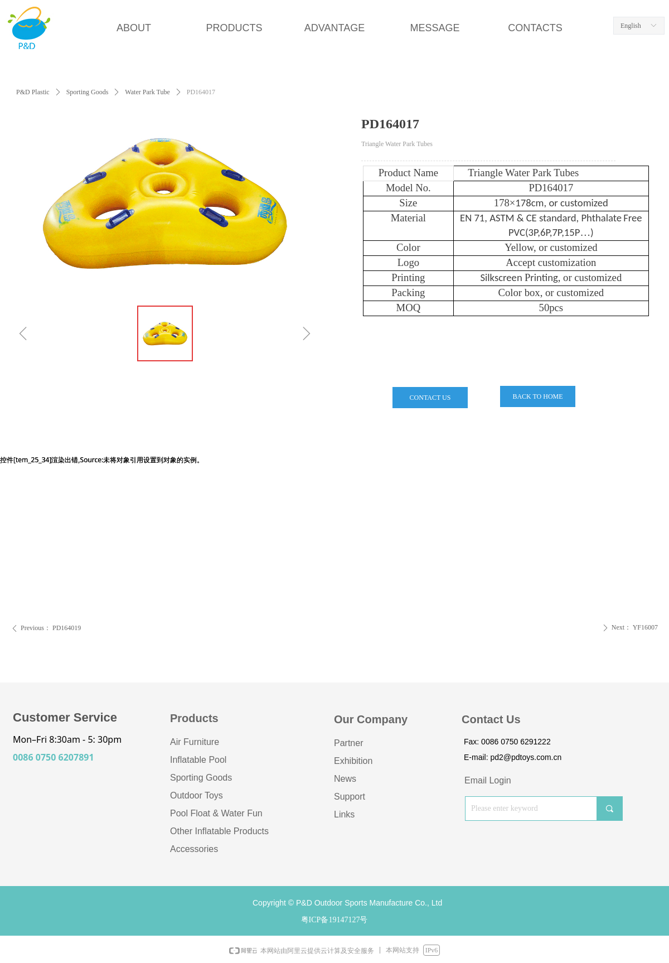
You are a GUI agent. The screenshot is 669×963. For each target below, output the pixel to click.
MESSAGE (434, 27)
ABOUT (134, 27)
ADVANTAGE (334, 27)
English (630, 26)
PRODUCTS (234, 27)
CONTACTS (535, 27)
